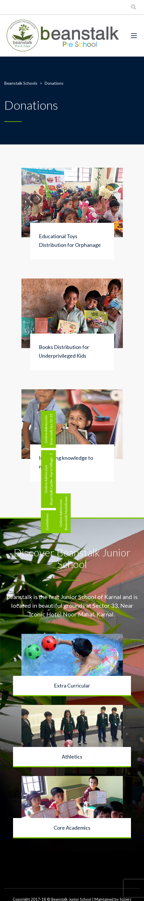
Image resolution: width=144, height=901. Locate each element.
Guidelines (47, 521)
